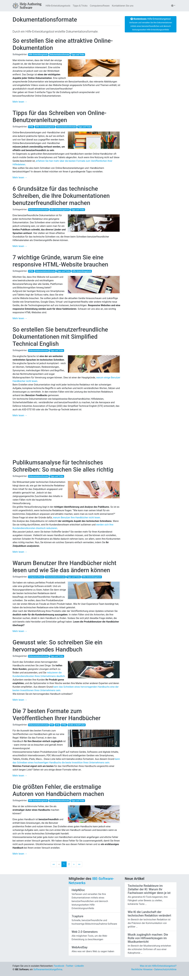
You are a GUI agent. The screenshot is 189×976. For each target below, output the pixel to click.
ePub (57, 725)
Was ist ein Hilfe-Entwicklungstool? (158, 965)
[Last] (79, 864)
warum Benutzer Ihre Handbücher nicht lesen (76, 517)
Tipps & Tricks (80, 5)
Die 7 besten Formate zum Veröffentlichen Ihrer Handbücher (57, 715)
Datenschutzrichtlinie (165, 969)
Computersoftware (100, 5)
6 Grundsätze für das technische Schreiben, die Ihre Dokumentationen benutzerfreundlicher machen (61, 195)
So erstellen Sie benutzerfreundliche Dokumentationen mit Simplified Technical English (60, 336)
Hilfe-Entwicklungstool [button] (150, 24)
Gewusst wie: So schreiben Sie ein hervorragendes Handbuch (57, 646)
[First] (54, 864)
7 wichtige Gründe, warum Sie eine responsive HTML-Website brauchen (60, 261)
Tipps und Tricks (77, 55)
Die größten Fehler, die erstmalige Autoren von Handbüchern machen (58, 790)
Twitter (69, 965)
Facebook (59, 965)
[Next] (73, 864)
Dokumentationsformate (45, 19)
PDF (51, 725)
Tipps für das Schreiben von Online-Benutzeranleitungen (59, 116)
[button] (173, 6)
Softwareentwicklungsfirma (47, 969)
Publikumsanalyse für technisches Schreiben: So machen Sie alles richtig (63, 466)
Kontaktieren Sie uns (122, 5)
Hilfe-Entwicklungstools (58, 5)
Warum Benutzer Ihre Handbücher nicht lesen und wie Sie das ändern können (64, 567)
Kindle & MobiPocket (76, 725)
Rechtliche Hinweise (141, 969)
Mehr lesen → (20, 101)
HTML (31, 127)
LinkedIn (79, 965)
